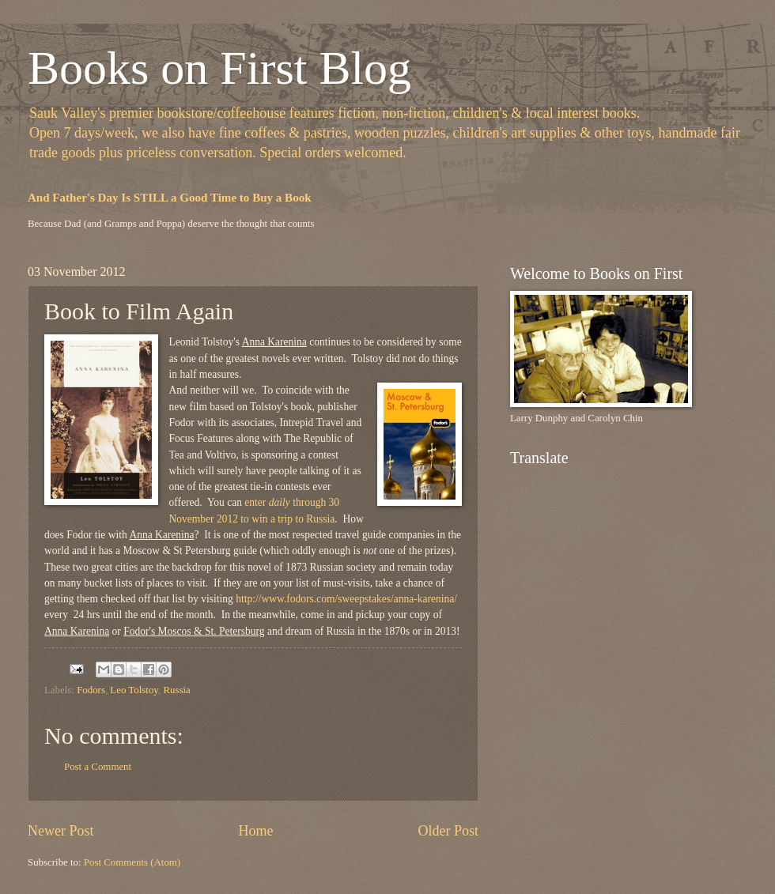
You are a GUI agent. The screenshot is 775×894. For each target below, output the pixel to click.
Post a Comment (97, 766)
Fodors (91, 690)
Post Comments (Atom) (132, 862)
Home (255, 831)
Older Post (448, 831)
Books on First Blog (219, 68)
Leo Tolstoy (134, 690)
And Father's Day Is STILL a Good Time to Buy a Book (170, 197)
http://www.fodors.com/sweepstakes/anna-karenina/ (346, 599)
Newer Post (61, 831)
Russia (176, 690)
